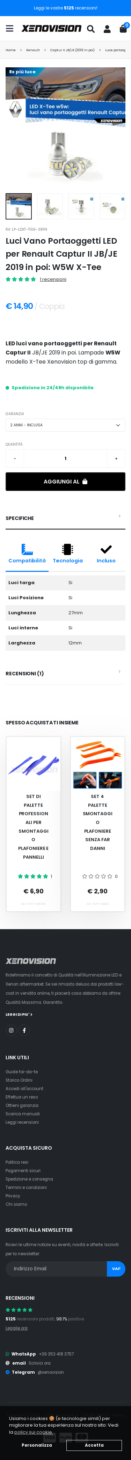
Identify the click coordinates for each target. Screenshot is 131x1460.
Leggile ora (17, 1328)
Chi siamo (16, 1204)
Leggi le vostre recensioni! (65, 8)
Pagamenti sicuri (23, 1171)
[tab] (65, 518)
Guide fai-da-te (22, 1072)
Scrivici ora (40, 1363)
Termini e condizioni (26, 1187)
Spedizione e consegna (29, 1179)
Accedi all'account (24, 1088)
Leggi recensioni (22, 1122)
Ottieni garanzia (22, 1105)
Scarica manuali (23, 1114)
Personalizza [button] (37, 1445)
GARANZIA (15, 414)
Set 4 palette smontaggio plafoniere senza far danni (97, 822)
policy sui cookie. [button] (33, 1432)
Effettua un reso (22, 1097)
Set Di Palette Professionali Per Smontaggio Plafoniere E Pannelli (33, 826)
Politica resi (17, 1162)
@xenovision (51, 1372)
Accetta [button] (94, 1445)
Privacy (13, 1196)
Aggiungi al (65, 481)
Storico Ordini (19, 1080)
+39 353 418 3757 (56, 1354)
